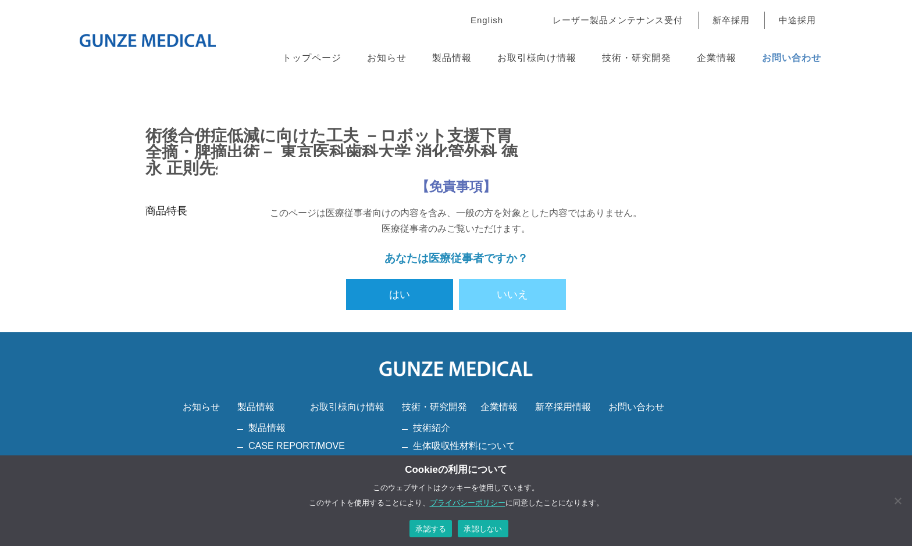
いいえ (512, 294)
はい (399, 294)
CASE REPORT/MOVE (296, 446)
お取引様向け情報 (536, 58)
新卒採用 (731, 20)
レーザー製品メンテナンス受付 (618, 20)
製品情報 (452, 58)
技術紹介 (431, 428)
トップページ (311, 58)
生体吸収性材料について (464, 446)
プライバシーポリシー (467, 502)
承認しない (483, 529)
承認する (430, 529)
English (487, 20)
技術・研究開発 (636, 58)
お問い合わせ (791, 58)
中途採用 (797, 20)
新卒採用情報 (563, 407)
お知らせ (387, 58)
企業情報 (716, 58)
